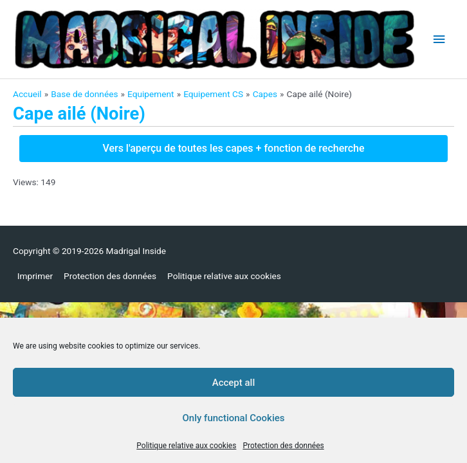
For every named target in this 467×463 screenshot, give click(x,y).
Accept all (233, 382)
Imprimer (35, 276)
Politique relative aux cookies (186, 445)
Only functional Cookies (234, 418)
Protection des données (283, 445)
